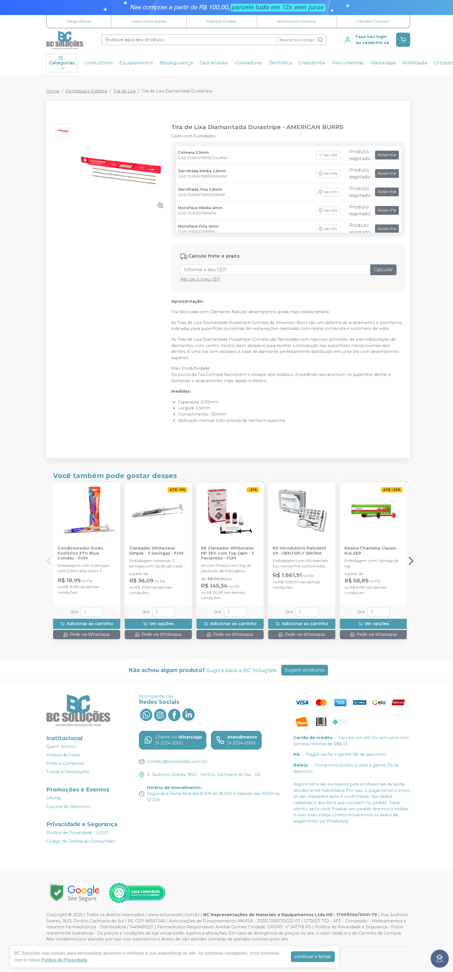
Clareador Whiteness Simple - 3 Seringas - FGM (156, 551)
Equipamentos (136, 63)
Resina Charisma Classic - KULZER (371, 551)
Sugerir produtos (304, 670)
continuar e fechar (313, 956)
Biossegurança (176, 63)
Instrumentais (348, 63)
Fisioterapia (383, 63)
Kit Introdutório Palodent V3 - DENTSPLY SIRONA (299, 551)
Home (53, 91)
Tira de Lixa (124, 91)
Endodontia (312, 63)
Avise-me (387, 154)
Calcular (383, 269)
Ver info (328, 155)
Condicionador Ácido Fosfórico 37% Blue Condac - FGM (80, 553)
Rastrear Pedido (222, 21)
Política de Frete (63, 755)
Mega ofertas (79, 21)
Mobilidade (414, 63)
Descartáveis (214, 63)
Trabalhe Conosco (373, 21)
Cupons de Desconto (68, 806)
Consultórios (98, 63)
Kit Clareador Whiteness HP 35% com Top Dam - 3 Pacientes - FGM (227, 553)
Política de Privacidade (64, 960)
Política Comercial (65, 763)
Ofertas (54, 798)
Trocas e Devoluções (67, 772)
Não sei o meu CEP (200, 279)
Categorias (62, 63)
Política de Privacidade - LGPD (77, 832)
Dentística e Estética (86, 91)
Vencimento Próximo (296, 21)
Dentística (280, 63)
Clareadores (248, 63)
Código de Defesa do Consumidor (81, 841)
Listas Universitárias (149, 21)
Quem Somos (60, 746)
